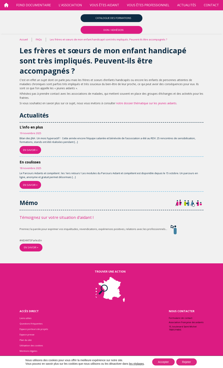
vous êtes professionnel (148, 5)
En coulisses (30, 162)
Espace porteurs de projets (34, 329)
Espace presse (27, 334)
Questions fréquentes (31, 323)
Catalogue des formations (113, 18)
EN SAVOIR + (30, 150)
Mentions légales (28, 350)
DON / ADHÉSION (113, 30)
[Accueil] (6, 5)
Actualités (186, 5)
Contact (211, 5)
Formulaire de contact (180, 317)
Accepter (163, 362)
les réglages (136, 363)
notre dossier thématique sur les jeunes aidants (146, 103)
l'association (70, 5)
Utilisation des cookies (31, 345)
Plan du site (26, 340)
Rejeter (186, 362)
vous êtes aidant (104, 5)
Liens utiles (25, 318)
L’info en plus (31, 127)
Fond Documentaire (33, 5)
